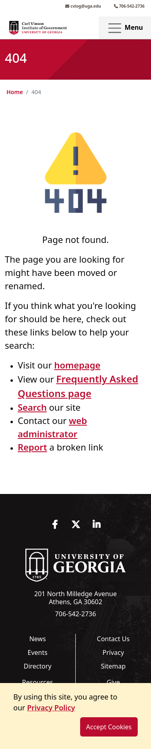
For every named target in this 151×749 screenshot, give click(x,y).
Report (32, 447)
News (37, 638)
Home (14, 92)
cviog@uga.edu (83, 6)
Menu (125, 28)
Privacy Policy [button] (51, 707)
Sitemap (113, 666)
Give (113, 682)
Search (32, 407)
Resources (37, 682)
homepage (77, 365)
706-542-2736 (129, 6)
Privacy (113, 652)
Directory (38, 666)
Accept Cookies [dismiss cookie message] (109, 726)
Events (38, 652)
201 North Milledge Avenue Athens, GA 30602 (75, 597)
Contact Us (113, 638)
